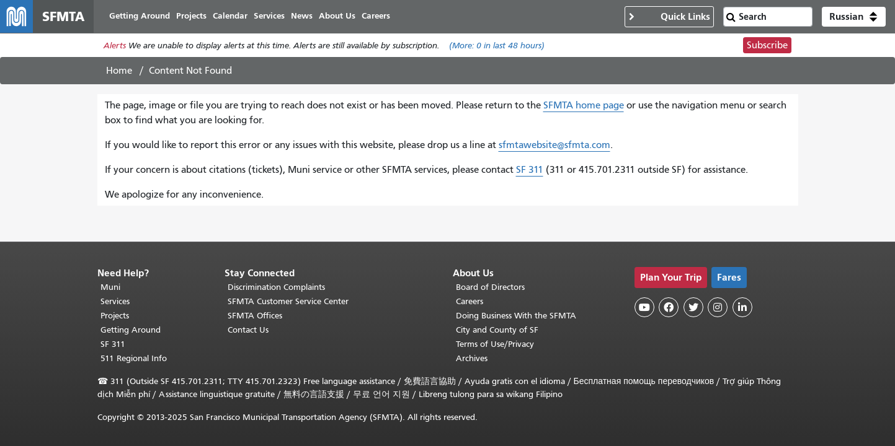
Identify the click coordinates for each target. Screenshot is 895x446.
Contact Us (248, 330)
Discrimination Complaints (276, 287)
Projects (114, 315)
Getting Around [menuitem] (144, 17)
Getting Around (130, 330)
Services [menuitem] (274, 17)
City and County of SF (497, 330)
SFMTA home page (583, 107)
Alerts (115, 47)
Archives (472, 358)
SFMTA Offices (255, 315)
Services (115, 301)
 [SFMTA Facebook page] (669, 307)
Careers (469, 301)
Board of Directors (490, 287)
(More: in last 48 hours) (497, 47)
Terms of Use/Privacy (495, 344)
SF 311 (529, 171)
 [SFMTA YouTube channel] (644, 307)
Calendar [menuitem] (235, 17)
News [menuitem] (307, 17)
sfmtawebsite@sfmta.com (554, 146)
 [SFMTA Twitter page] (693, 307)
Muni (110, 287)
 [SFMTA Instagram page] (717, 307)
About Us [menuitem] (342, 17)
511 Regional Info (133, 358)
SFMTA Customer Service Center (288, 301)
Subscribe (767, 47)
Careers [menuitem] (381, 17)
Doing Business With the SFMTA (516, 315)
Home (119, 72)
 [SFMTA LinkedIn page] (742, 307)
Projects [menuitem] (196, 17)
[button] (854, 17)
